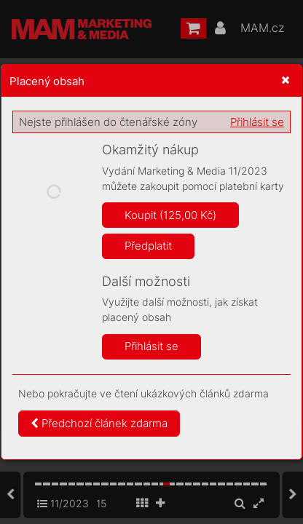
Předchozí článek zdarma (99, 423)
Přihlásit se (257, 122)
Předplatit (148, 246)
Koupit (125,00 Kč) (170, 215)
